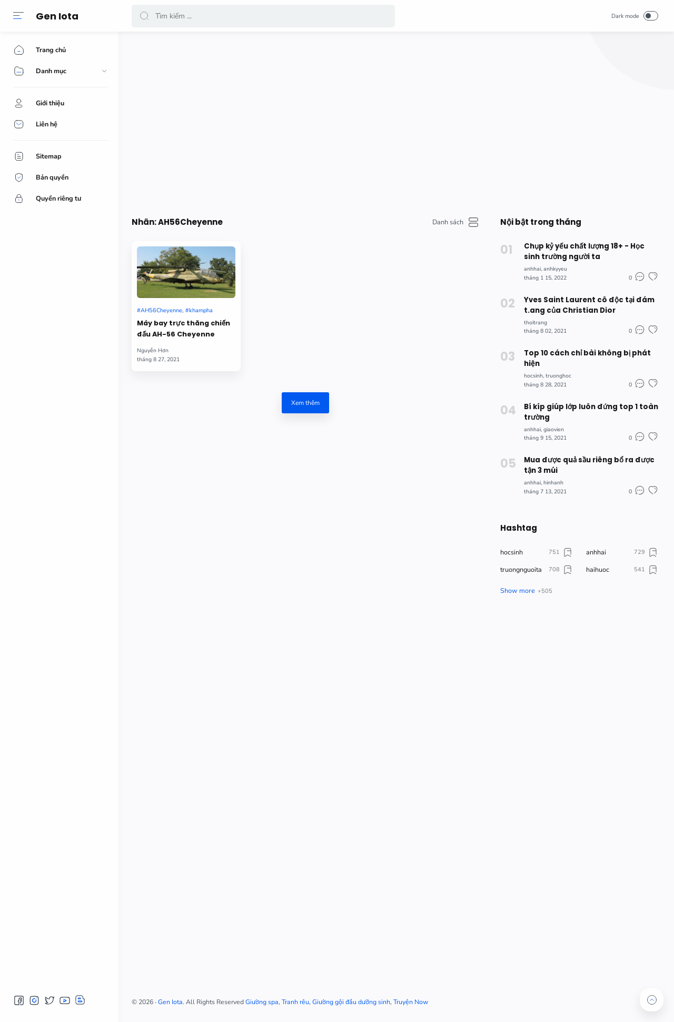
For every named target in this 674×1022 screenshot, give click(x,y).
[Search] (263, 16)
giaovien (553, 429)
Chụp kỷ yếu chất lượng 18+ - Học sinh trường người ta (584, 251)
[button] (18, 16)
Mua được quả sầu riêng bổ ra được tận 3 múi (589, 465)
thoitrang (535, 322)
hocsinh (533, 376)
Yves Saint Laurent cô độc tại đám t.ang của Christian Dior (589, 305)
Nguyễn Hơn (152, 350)
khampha (201, 310)
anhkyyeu (555, 269)
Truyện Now (410, 1002)
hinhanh (553, 483)
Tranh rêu (295, 1002)
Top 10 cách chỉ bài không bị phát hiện (587, 358)
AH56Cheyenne (161, 310)
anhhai (532, 269)
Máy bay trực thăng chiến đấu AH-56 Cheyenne (183, 328)
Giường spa (262, 1002)
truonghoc (558, 376)
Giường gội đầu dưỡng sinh (351, 1002)
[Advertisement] (395, 121)
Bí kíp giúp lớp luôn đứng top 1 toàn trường (591, 412)
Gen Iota (57, 16)
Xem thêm (305, 403)
